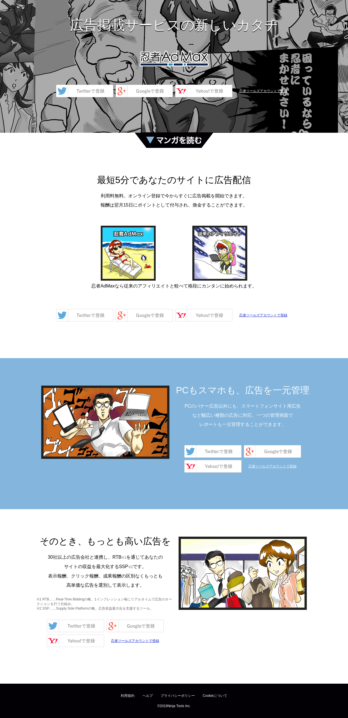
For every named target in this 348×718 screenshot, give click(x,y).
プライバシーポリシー (178, 696)
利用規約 (128, 696)
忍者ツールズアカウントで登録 (263, 91)
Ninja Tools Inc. (179, 706)
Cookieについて (215, 696)
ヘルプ (148, 696)
